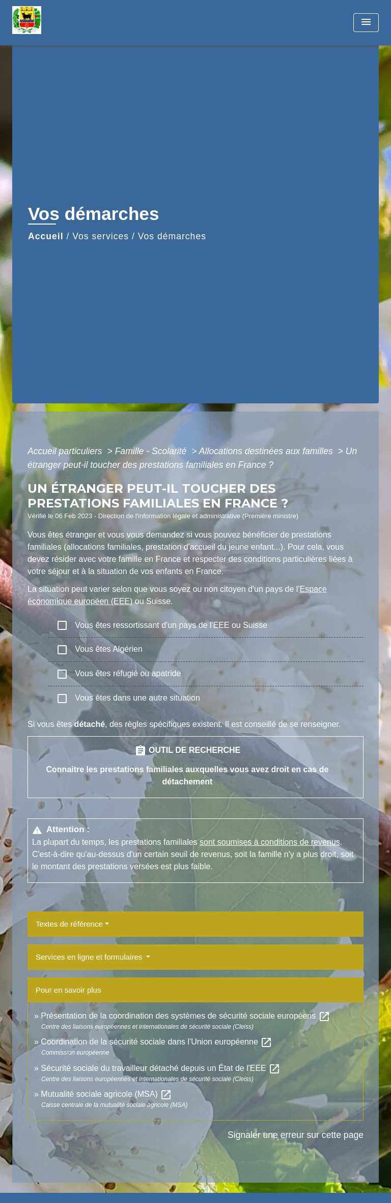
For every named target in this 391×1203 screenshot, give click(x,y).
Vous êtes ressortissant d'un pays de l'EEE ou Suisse (161, 625)
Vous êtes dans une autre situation (128, 698)
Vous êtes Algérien (99, 650)
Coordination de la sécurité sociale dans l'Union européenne (156, 1041)
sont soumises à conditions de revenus (270, 842)
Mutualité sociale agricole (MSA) (106, 1094)
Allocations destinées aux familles (267, 451)
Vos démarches (172, 236)
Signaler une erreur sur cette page (296, 1135)
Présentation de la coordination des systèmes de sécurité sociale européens (185, 1015)
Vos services (100, 236)
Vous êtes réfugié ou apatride (118, 674)
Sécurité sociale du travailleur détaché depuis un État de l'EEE (161, 1068)
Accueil (46, 236)
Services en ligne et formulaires (90, 957)
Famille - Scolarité (152, 451)
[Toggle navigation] (366, 22)
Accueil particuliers (66, 451)
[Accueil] (50, 23)
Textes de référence (69, 924)
